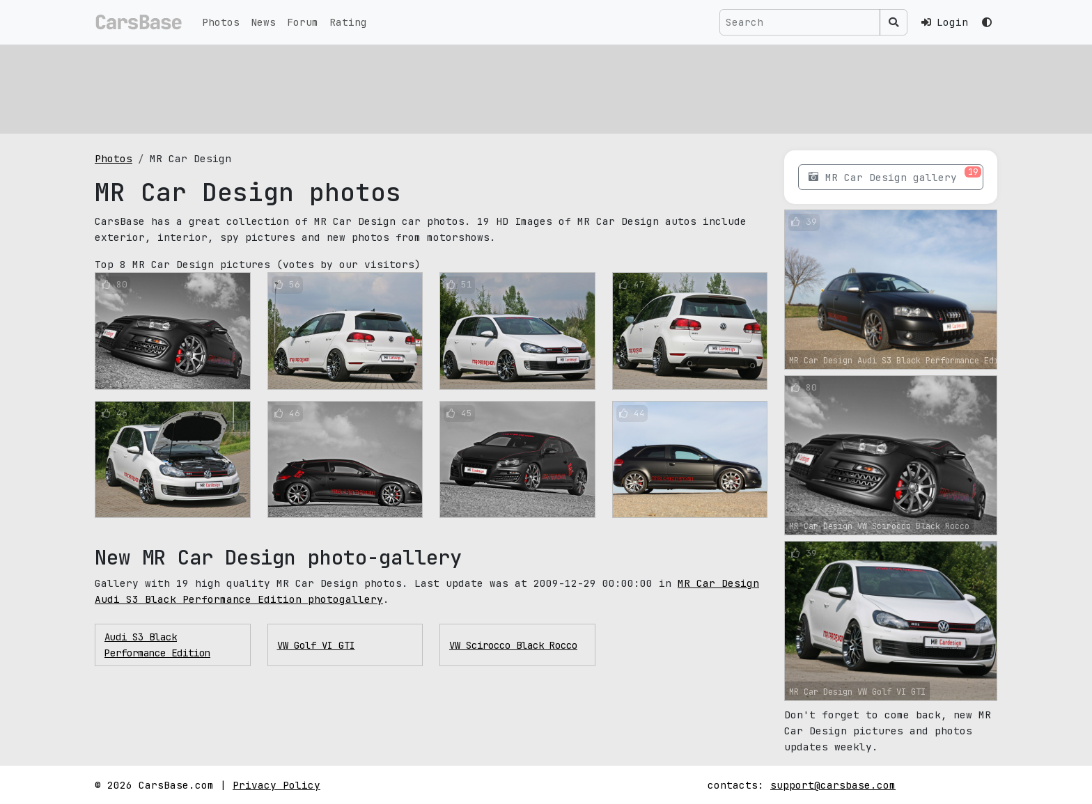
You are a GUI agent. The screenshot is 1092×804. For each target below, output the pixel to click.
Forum (302, 22)
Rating (348, 22)
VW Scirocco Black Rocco (513, 645)
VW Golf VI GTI (316, 645)
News (263, 22)
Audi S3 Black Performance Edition (157, 645)
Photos (221, 22)
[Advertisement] (512, 87)
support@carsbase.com (833, 784)
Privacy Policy (276, 784)
